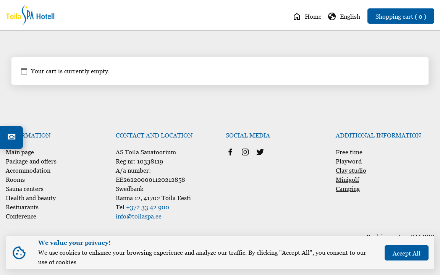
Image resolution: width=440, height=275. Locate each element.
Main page (20, 152)
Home (307, 16)
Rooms (15, 179)
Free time (349, 152)
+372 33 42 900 (147, 207)
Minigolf (347, 179)
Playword (349, 161)
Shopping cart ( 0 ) (400, 16)
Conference (21, 216)
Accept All (407, 253)
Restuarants (22, 207)
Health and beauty (31, 197)
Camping (348, 188)
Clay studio (351, 170)
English (343, 16)
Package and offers (31, 161)
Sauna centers (25, 188)
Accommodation (28, 170)
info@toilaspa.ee (139, 216)
